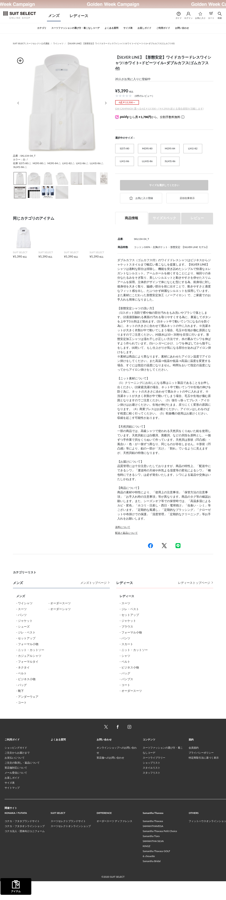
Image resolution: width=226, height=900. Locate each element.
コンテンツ (149, 758)
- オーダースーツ (59, 603)
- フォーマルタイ (27, 661)
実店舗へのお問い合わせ (110, 776)
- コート (21, 702)
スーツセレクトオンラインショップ (71, 844)
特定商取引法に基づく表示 (204, 776)
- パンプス (126, 679)
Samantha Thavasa (153, 839)
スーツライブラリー (154, 776)
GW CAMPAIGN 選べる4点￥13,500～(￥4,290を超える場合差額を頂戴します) (159, 108)
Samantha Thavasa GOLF (156, 869)
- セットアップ (26, 638)
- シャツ (125, 655)
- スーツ (21, 609)
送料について (122, 527)
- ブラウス (126, 626)
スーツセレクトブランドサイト (68, 839)
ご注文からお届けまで (17, 771)
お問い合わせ (104, 758)
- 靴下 (20, 690)
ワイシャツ (58, 43)
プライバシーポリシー (201, 771)
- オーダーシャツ (59, 609)
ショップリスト (151, 781)
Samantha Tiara (151, 854)
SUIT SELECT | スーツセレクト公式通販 (31, 43)
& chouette (149, 874)
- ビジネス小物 (26, 679)
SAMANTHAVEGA (153, 844)
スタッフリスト (151, 791)
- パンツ (21, 615)
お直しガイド (12, 796)
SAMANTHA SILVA (153, 859)
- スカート (126, 644)
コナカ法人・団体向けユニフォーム (25, 849)
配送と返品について (126, 532)
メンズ (53, 15)
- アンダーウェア (27, 696)
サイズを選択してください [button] (164, 185)
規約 (191, 758)
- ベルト (21, 673)
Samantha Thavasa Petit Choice (160, 849)
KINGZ (146, 864)
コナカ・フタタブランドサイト (22, 839)
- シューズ (23, 626)
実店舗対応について (16, 786)
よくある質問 (58, 758)
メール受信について (16, 791)
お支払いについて (15, 776)
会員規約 (194, 766)
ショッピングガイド (16, 766)
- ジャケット (24, 620)
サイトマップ (12, 806)
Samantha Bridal (151, 879)
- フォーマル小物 (27, 644)
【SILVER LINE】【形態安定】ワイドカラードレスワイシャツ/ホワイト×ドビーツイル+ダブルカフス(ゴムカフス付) (121, 43)
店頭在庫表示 (187, 198)
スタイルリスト (151, 786)
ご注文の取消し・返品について (22, 781)
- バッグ (21, 685)
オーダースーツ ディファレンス (114, 839)
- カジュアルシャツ (29, 655)
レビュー (197, 218)
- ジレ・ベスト (26, 632)
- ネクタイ (23, 667)
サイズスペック (164, 218)
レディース (78, 15)
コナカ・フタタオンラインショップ (25, 844)
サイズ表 (10, 801)
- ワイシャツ (24, 603)
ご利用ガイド (12, 758)
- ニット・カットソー (30, 650)
